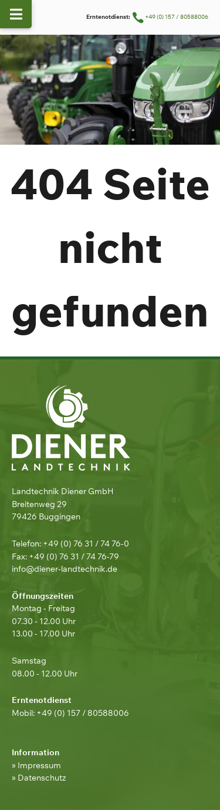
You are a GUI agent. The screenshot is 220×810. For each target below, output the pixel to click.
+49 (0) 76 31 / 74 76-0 (86, 543)
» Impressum (36, 765)
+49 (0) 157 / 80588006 (169, 17)
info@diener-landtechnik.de (64, 568)
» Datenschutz (39, 777)
